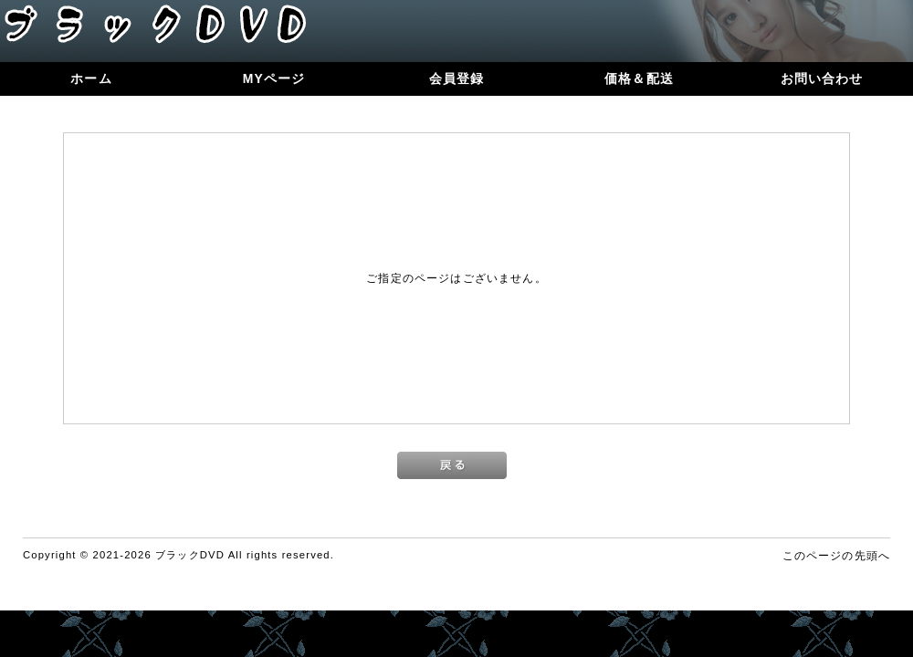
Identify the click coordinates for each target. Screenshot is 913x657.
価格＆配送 (639, 78)
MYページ (274, 78)
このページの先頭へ (836, 555)
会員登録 (457, 78)
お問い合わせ (822, 78)
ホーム (90, 78)
